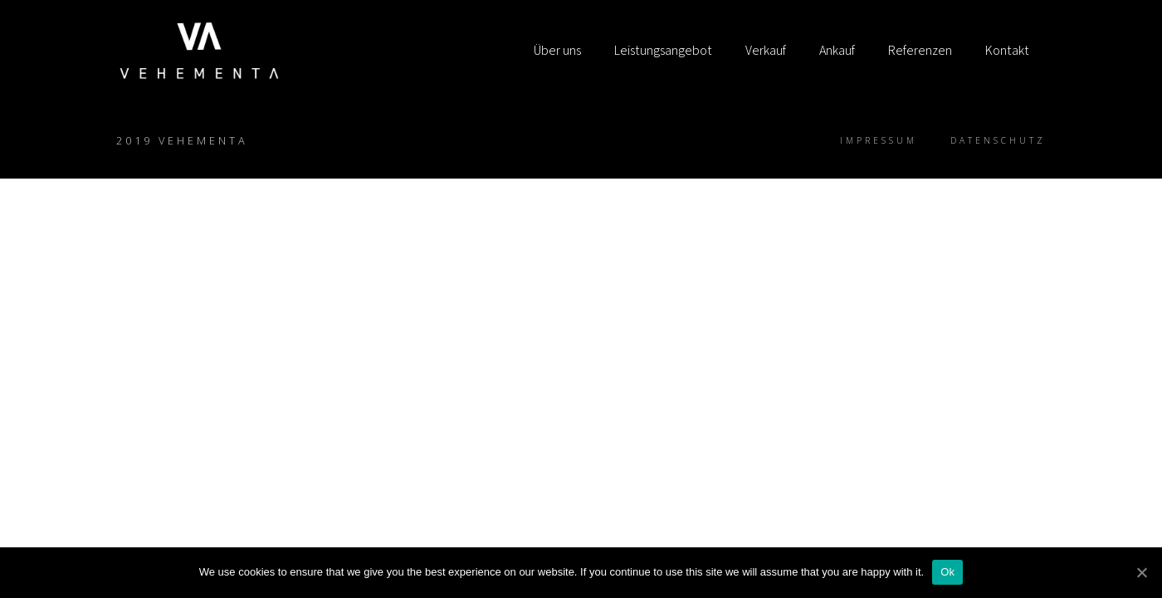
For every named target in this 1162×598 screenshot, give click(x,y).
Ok (947, 572)
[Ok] (1141, 572)
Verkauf (765, 50)
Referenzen (920, 50)
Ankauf (837, 50)
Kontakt (1007, 50)
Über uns (557, 50)
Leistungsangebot (663, 50)
